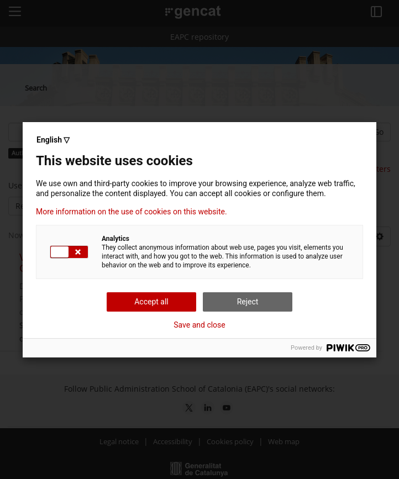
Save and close (199, 324)
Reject (248, 301)
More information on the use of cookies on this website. (131, 211)
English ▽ (53, 139)
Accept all (151, 301)
